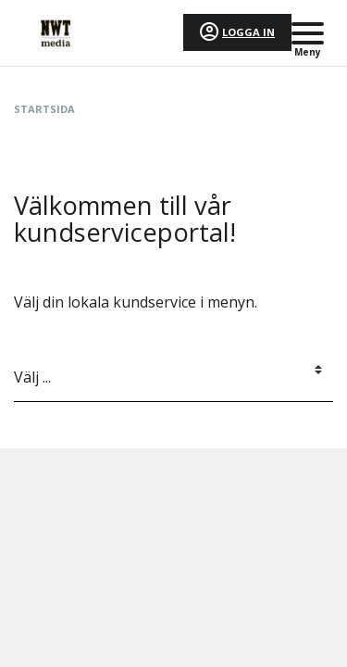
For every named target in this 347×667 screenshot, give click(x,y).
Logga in (248, 32)
